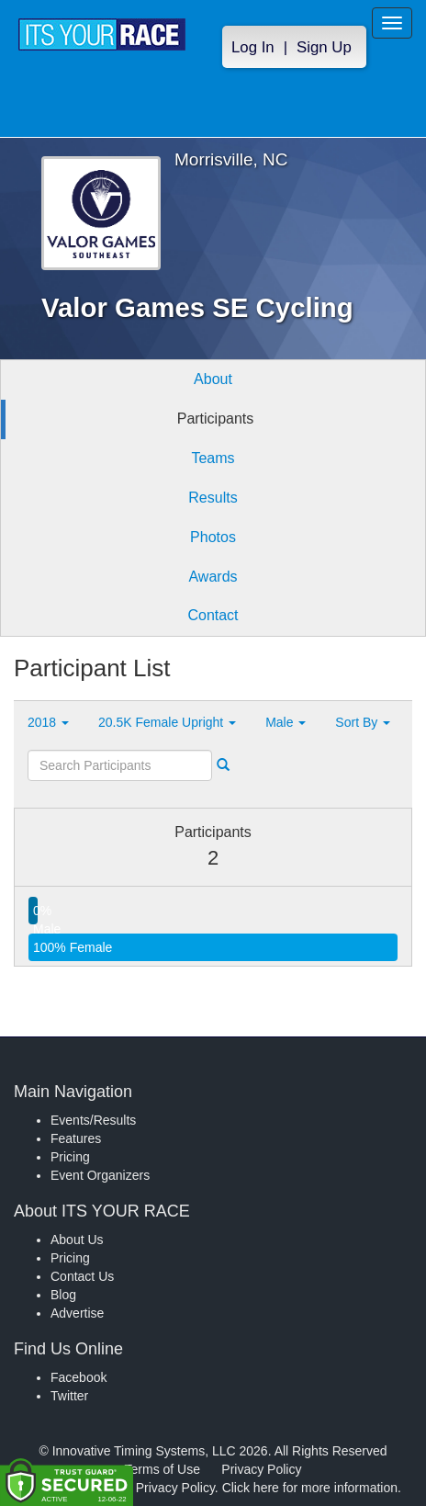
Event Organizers (100, 1175)
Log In (253, 47)
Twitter (69, 1395)
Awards (212, 576)
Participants (215, 418)
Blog (63, 1294)
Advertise (77, 1313)
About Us (77, 1239)
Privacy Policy (261, 1469)
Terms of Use (162, 1469)
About (213, 379)
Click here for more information (310, 1487)
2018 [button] (48, 722)
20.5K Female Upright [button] (167, 722)
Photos (213, 537)
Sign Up (324, 47)
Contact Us (82, 1276)
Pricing (70, 1156)
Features (75, 1138)
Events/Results (93, 1120)
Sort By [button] (362, 722)
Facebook (78, 1377)
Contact (212, 615)
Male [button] (285, 722)
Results (212, 497)
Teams (212, 458)
